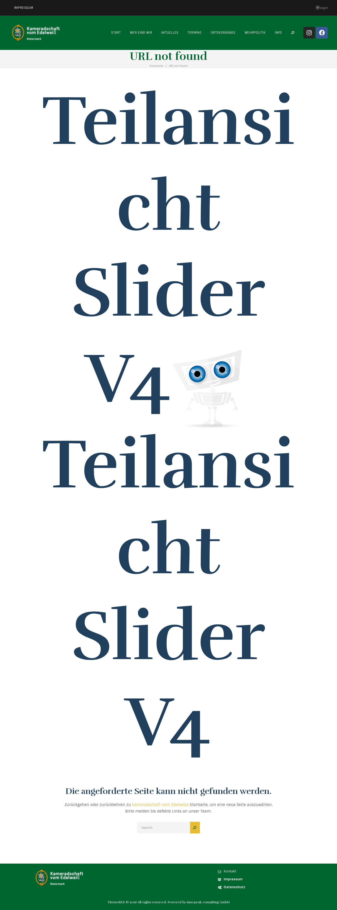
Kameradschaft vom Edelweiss (160, 804)
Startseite (156, 66)
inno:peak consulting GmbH (208, 902)
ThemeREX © (118, 902)
